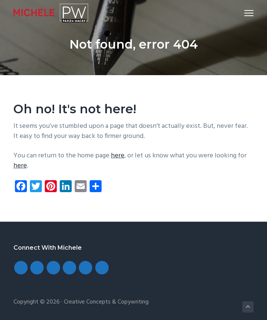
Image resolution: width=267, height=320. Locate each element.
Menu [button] (246, 12)
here (117, 155)
